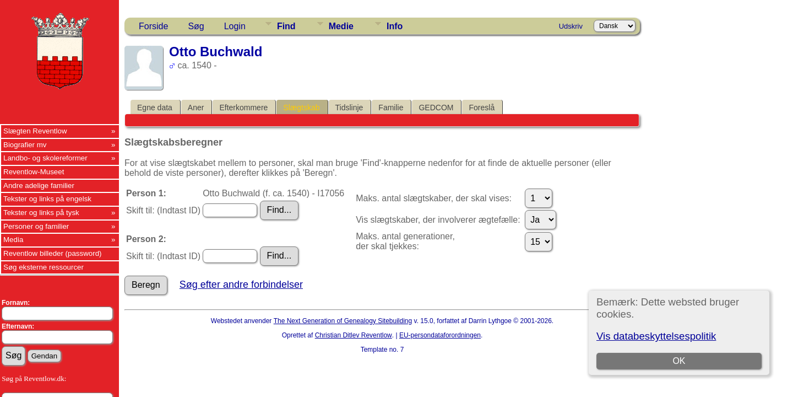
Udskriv (571, 26)
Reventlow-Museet (33, 172)
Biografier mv (25, 145)
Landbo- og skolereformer (45, 158)
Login (235, 26)
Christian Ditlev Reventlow (353, 335)
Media (13, 239)
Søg (196, 26)
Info (395, 26)
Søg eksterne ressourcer (43, 267)
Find (286, 26)
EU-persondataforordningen (440, 335)
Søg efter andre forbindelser (241, 284)
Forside (153, 26)
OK (678, 361)
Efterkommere (243, 107)
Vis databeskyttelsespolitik (656, 336)
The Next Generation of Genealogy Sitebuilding (343, 321)
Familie (390, 107)
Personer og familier (36, 226)
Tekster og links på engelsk (47, 199)
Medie (341, 26)
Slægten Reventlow (35, 131)
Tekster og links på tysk (41, 212)
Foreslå (482, 107)
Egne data (154, 107)
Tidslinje (349, 107)
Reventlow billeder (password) (52, 253)
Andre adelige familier (38, 185)
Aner (196, 107)
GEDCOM (436, 107)
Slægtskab (301, 107)
